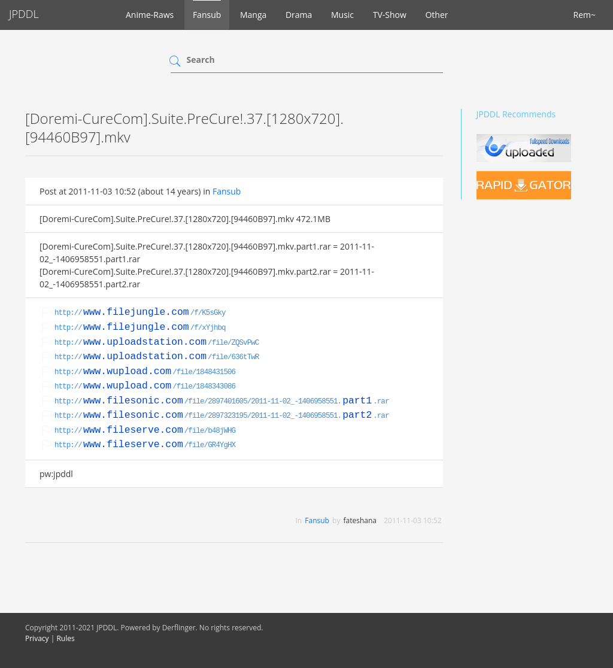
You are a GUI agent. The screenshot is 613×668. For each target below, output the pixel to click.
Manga (253, 14)
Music (342, 14)
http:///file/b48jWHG (144, 431)
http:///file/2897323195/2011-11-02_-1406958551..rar (221, 416)
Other (436, 14)
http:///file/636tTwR (156, 357)
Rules (65, 638)
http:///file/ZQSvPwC (156, 343)
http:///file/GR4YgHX (144, 445)
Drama (299, 14)
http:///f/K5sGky (140, 313)
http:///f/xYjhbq (140, 328)
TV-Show (389, 14)
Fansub (207, 14)
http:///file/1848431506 (144, 372)
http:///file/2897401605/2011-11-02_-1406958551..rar (221, 401)
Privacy (37, 638)
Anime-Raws (150, 14)
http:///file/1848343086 (144, 386)
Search (201, 59)
